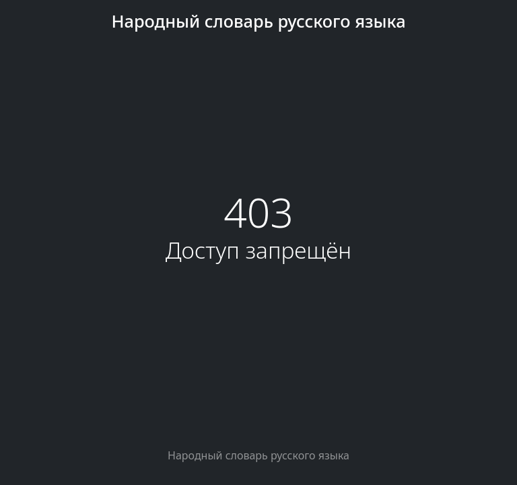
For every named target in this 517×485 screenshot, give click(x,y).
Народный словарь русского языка (258, 20)
